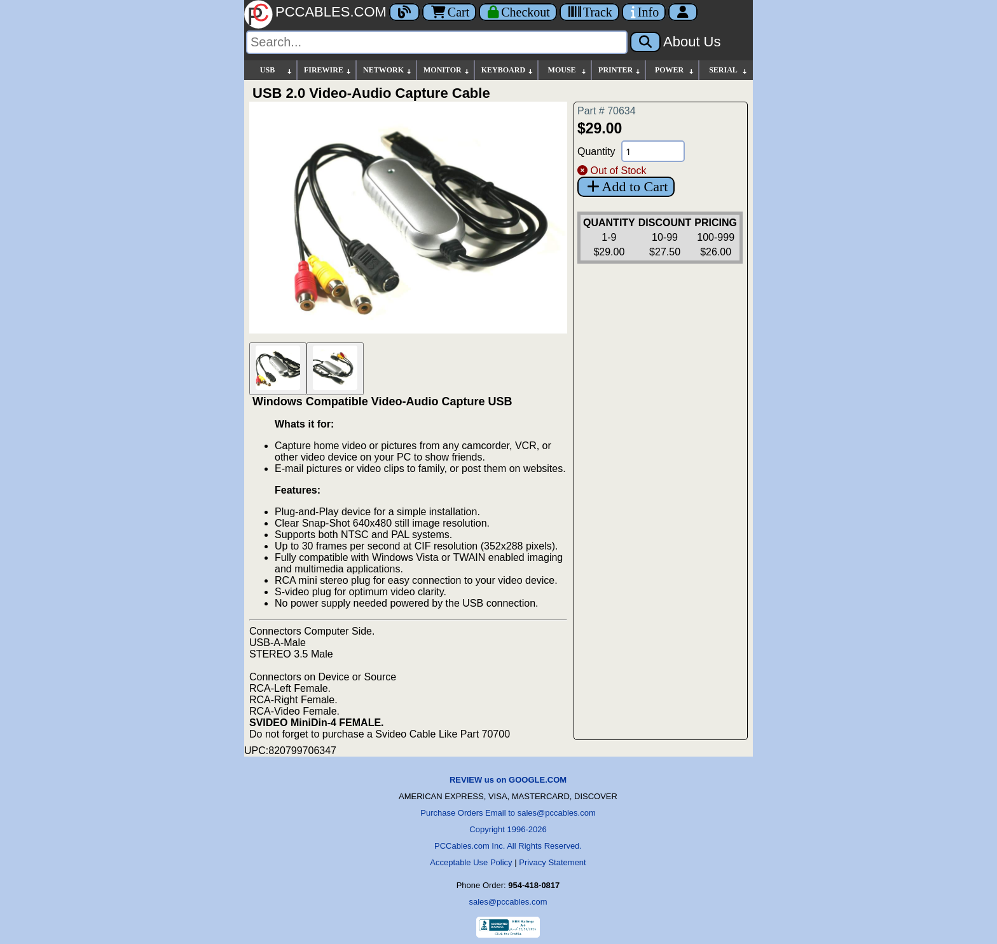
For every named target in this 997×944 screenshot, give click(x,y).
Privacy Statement (552, 862)
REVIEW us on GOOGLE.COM (508, 780)
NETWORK (388, 70)
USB (276, 70)
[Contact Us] (644, 12)
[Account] (683, 12)
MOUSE (568, 70)
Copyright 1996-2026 (507, 829)
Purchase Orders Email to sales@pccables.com (507, 813)
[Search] (437, 42)
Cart (449, 12)
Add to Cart (626, 186)
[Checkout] (518, 12)
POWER (675, 70)
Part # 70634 (606, 110)
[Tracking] (589, 12)
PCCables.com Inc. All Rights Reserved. (508, 846)
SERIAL (728, 70)
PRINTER (620, 70)
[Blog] (404, 12)
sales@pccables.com (508, 902)
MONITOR (447, 70)
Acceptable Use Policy (471, 862)
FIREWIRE (328, 70)
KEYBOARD (507, 70)
